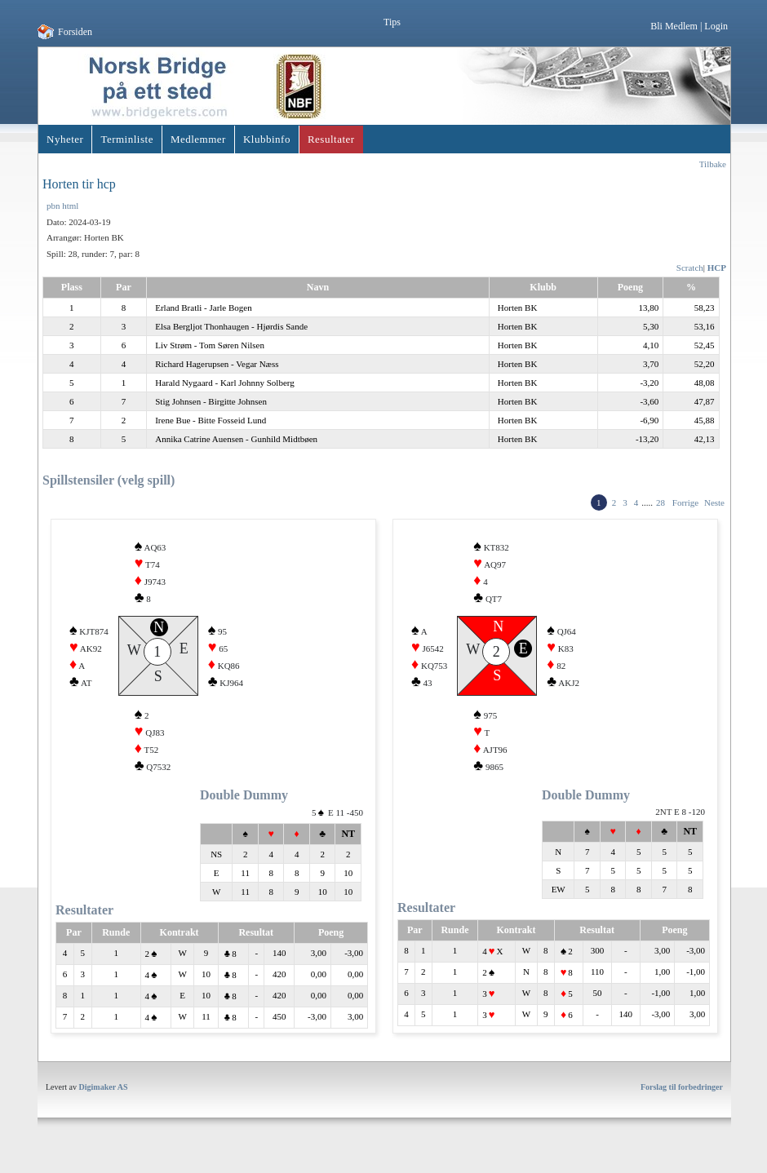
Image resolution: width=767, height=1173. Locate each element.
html (70, 205)
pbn (53, 205)
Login (716, 26)
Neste (714, 502)
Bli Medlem (674, 26)
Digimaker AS (103, 1099)
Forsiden (75, 32)
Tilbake (712, 164)
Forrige (685, 502)
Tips (392, 22)
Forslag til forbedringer (682, 1099)
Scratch (689, 267)
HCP (716, 267)
